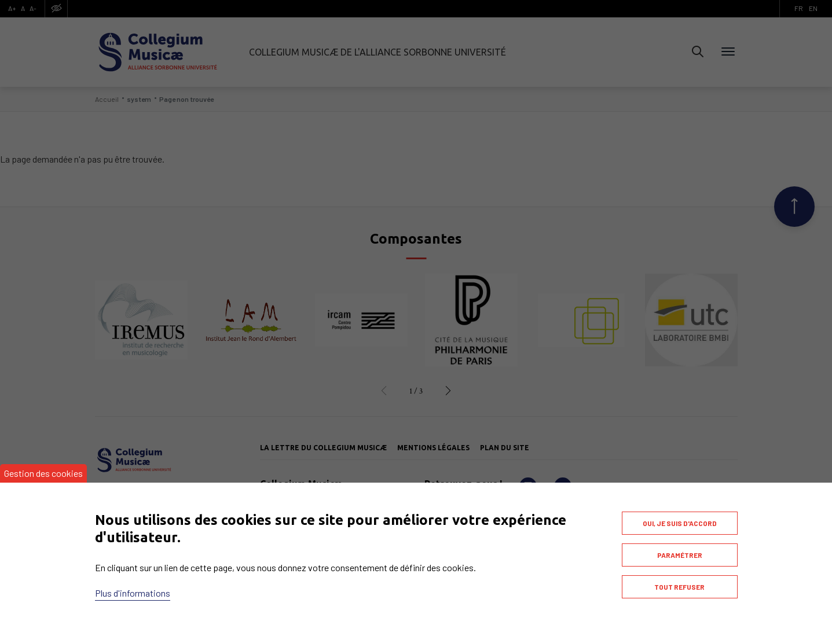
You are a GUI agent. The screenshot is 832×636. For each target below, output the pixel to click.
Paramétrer (679, 555)
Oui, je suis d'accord (680, 523)
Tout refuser (679, 587)
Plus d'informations (132, 592)
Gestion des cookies (43, 473)
